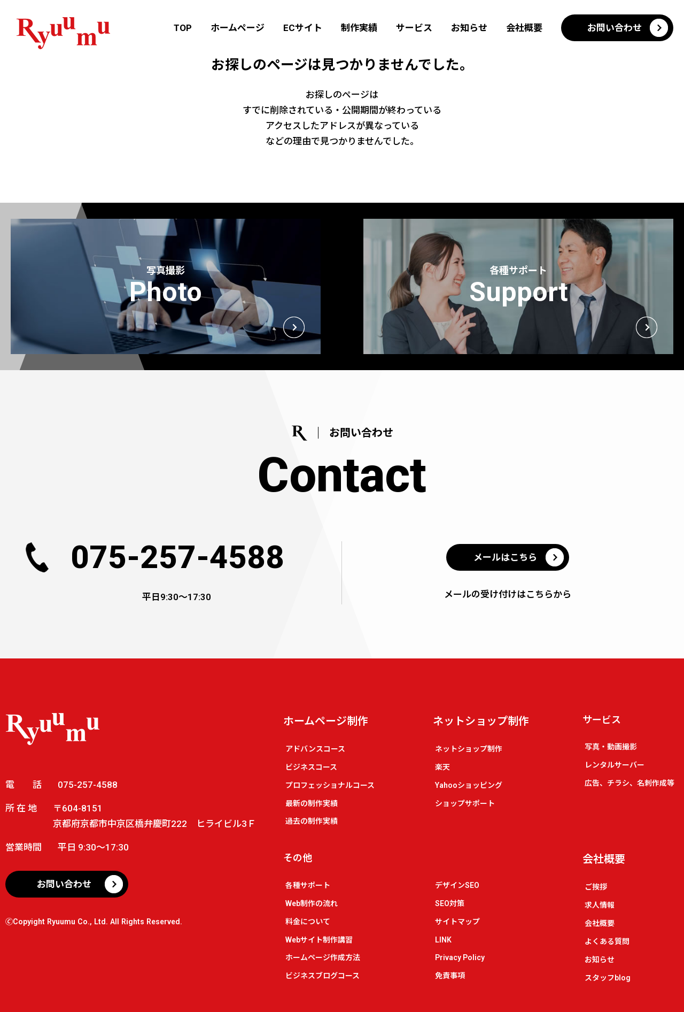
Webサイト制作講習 (319, 940)
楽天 (442, 767)
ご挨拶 (596, 887)
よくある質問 (607, 941)
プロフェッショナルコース (330, 785)
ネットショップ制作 (481, 721)
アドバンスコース (315, 749)
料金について (307, 921)
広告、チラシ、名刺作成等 (629, 783)
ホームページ (238, 27)
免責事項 (450, 975)
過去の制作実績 (311, 821)
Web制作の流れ (311, 903)
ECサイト (302, 27)
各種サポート (307, 885)
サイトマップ (457, 921)
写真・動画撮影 (611, 746)
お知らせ (469, 27)
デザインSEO (457, 885)
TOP (183, 27)
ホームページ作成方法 (322, 957)
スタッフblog (608, 977)
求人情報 (600, 905)
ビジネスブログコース (322, 975)
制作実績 (359, 27)
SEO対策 (449, 903)
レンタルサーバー (614, 765)
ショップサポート (465, 803)
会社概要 (524, 27)
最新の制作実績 (311, 803)
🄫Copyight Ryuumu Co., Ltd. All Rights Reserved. (93, 921)
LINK (443, 940)
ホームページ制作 (325, 721)
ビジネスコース (311, 767)
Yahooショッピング (468, 785)
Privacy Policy (460, 957)
